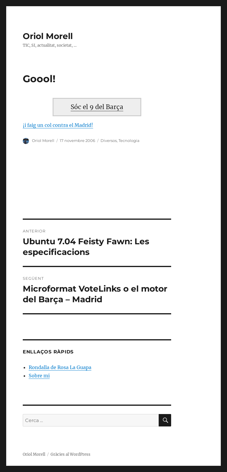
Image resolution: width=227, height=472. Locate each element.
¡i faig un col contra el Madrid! (58, 125)
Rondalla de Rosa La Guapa (60, 367)
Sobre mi (39, 376)
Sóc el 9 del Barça (97, 107)
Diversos (108, 140)
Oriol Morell (48, 36)
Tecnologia (129, 140)
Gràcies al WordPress (70, 454)
